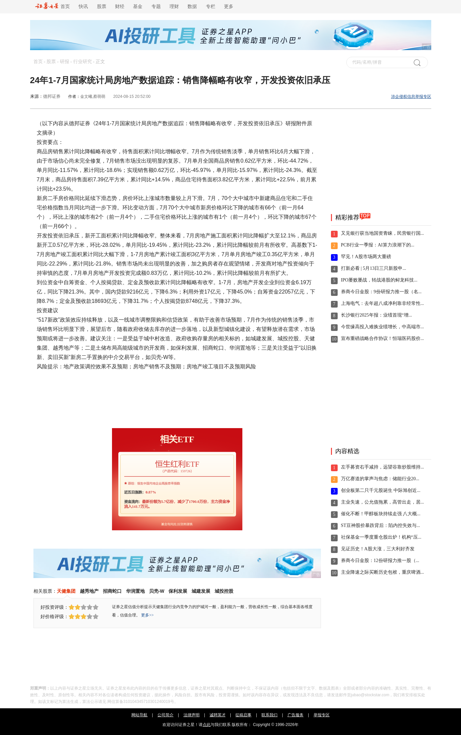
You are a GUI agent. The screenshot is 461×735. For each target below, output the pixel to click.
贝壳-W (156, 591)
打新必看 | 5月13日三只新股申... (373, 268)
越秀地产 (89, 591)
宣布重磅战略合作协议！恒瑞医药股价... (382, 338)
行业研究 (82, 61)
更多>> (147, 615)
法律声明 (192, 715)
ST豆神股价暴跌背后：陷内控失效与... (380, 525)
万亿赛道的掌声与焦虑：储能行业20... (380, 478)
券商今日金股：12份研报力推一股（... (380, 560)
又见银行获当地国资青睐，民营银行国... (382, 233)
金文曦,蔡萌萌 (92, 96)
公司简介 (165, 715)
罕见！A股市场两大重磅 (366, 256)
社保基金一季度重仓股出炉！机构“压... (381, 537)
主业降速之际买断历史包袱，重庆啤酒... (382, 572)
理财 (174, 6)
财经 (119, 6)
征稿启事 (243, 715)
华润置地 (135, 591)
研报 (64, 61)
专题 (156, 6)
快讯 (83, 6)
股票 (101, 6)
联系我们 (269, 715)
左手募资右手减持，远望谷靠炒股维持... (382, 467)
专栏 (210, 6)
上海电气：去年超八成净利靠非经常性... (382, 303)
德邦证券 (52, 96)
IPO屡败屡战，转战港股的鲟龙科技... (379, 280)
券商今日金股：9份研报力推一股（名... (381, 291)
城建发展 (201, 591)
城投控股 (224, 591)
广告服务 (295, 715)
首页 (52, 6)
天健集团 (66, 591)
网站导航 (139, 715)
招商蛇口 (112, 591)
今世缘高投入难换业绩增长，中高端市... (382, 326)
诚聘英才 (218, 715)
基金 (137, 6)
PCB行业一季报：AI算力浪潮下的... (378, 244)
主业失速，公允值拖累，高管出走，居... (382, 502)
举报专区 (322, 715)
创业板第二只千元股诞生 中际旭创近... (381, 490)
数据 (192, 6)
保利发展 (177, 591)
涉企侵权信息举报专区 (411, 96)
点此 (207, 724)
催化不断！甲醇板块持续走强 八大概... (381, 513)
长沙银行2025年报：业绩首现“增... (376, 315)
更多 (228, 6)
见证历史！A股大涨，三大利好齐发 (378, 548)
